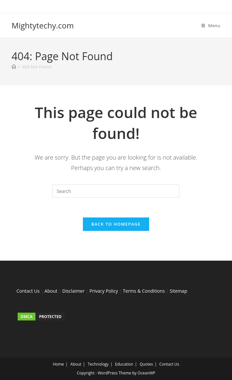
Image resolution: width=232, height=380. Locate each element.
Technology (98, 364)
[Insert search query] (115, 191)
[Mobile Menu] (211, 25)
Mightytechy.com (43, 25)
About (50, 291)
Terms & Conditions (144, 291)
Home (58, 364)
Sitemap (178, 291)
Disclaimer (73, 291)
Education (124, 364)
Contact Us (28, 291)
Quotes (146, 364)
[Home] (14, 67)
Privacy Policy (103, 291)
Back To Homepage (116, 224)
